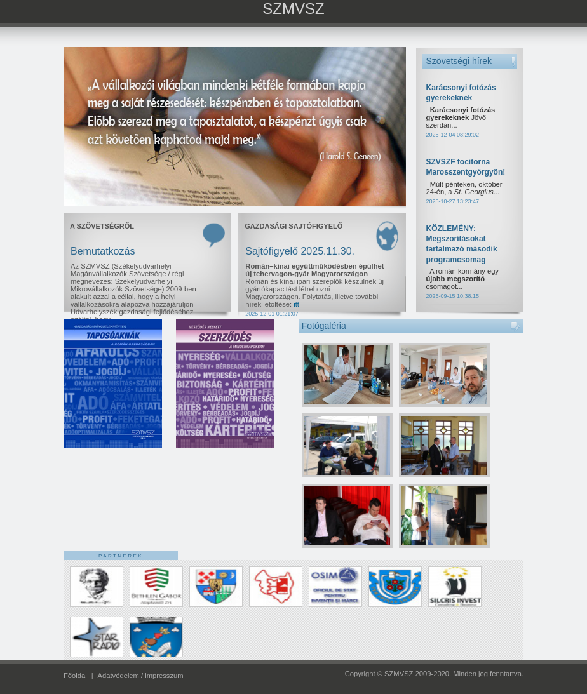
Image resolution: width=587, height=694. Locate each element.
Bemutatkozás (103, 251)
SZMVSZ (293, 8)
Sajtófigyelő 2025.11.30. (299, 251)
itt (296, 304)
